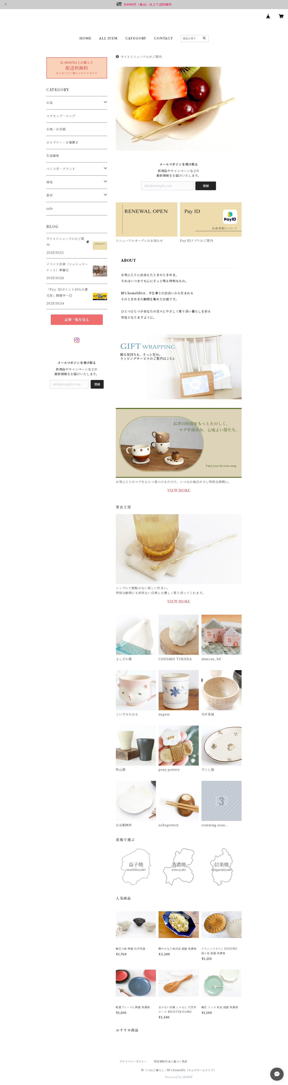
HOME (85, 38)
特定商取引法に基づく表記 (170, 1061)
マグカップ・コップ (60, 116)
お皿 (49, 103)
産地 (49, 182)
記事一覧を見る (77, 319)
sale (49, 209)
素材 (49, 195)
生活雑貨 (52, 156)
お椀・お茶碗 (56, 129)
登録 (206, 186)
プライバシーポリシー (133, 1061)
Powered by (179, 1077)
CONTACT (163, 38)
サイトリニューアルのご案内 (139, 57)
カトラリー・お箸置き (62, 142)
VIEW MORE (178, 490)
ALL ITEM (108, 38)
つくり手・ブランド (60, 169)
